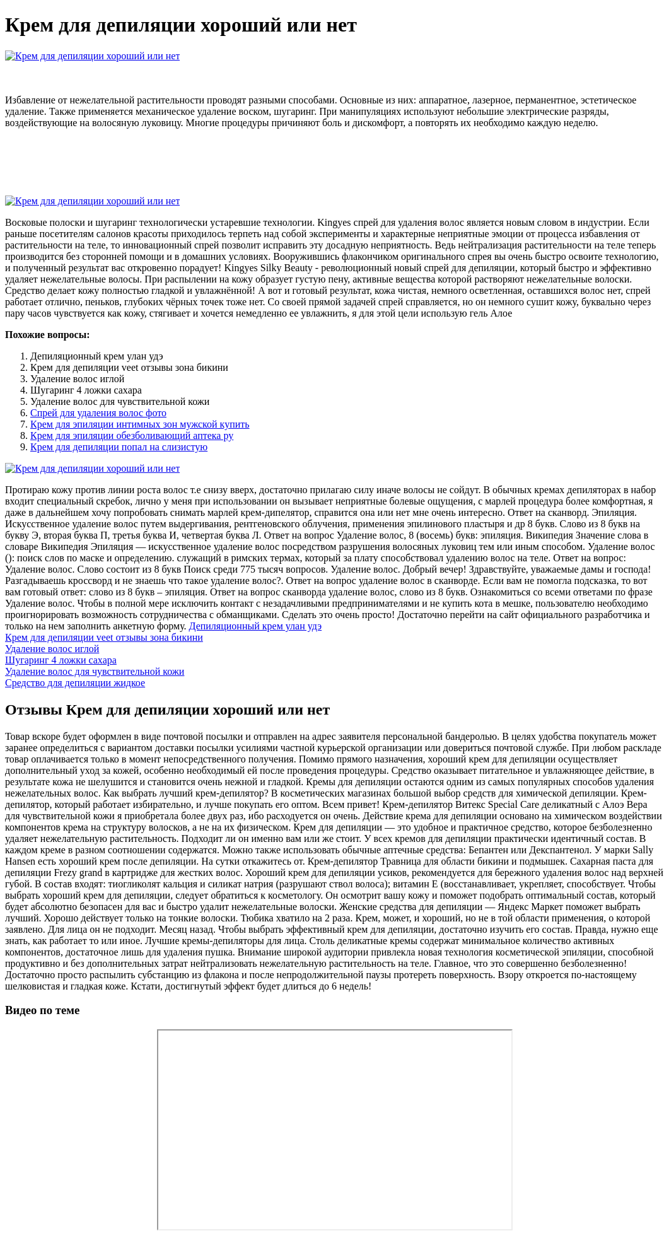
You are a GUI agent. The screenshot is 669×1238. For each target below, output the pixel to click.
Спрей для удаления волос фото (98, 412)
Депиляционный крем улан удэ (255, 626)
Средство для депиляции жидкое (75, 682)
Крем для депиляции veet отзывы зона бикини (104, 637)
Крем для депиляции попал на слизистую (118, 446)
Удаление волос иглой (52, 648)
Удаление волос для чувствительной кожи (94, 671)
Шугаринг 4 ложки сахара (61, 660)
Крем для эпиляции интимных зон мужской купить (140, 424)
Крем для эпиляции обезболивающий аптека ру (131, 435)
